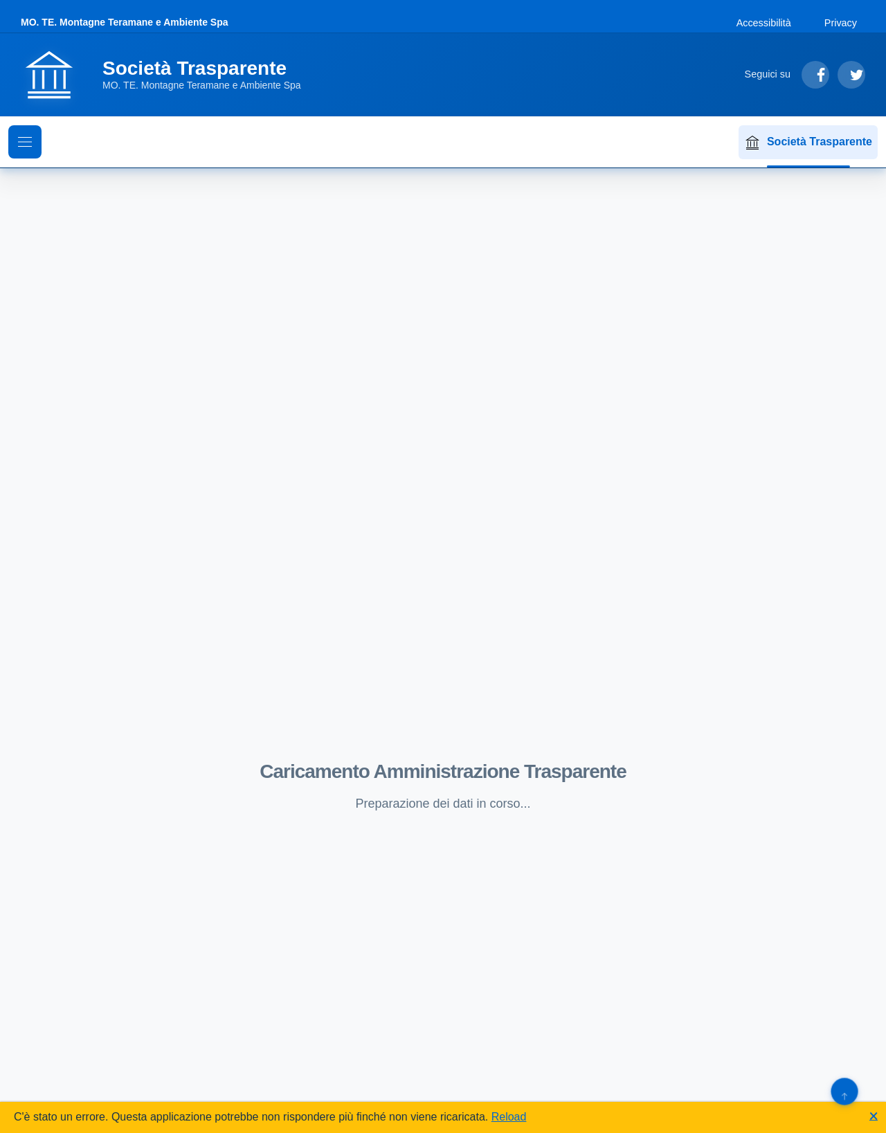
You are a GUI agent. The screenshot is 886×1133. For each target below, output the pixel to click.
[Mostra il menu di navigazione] (25, 141)
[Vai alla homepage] (169, 74)
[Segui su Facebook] (815, 75)
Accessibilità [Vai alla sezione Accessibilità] (763, 22)
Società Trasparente (808, 142)
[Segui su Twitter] (851, 75)
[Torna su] (844, 1091)
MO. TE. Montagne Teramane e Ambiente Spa (124, 22)
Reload (509, 1117)
